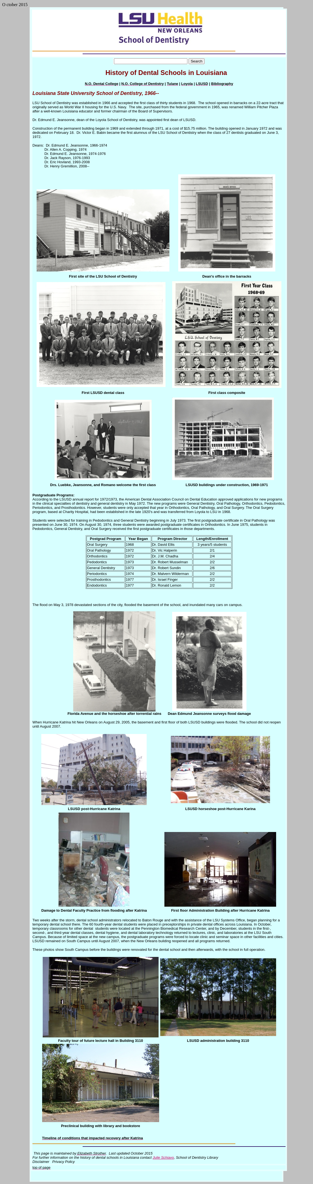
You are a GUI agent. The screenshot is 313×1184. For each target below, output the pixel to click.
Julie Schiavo (163, 1157)
